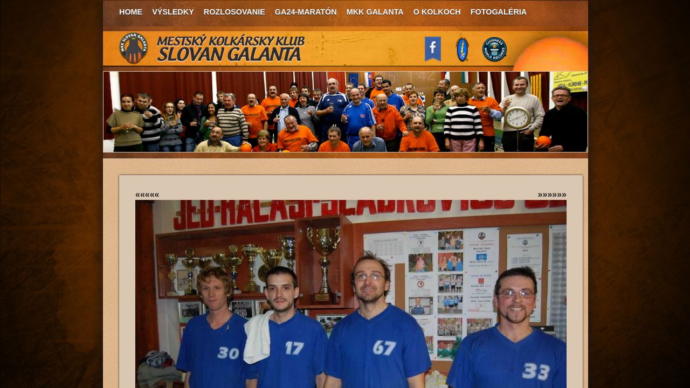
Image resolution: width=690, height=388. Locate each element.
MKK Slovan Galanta (212, 48)
